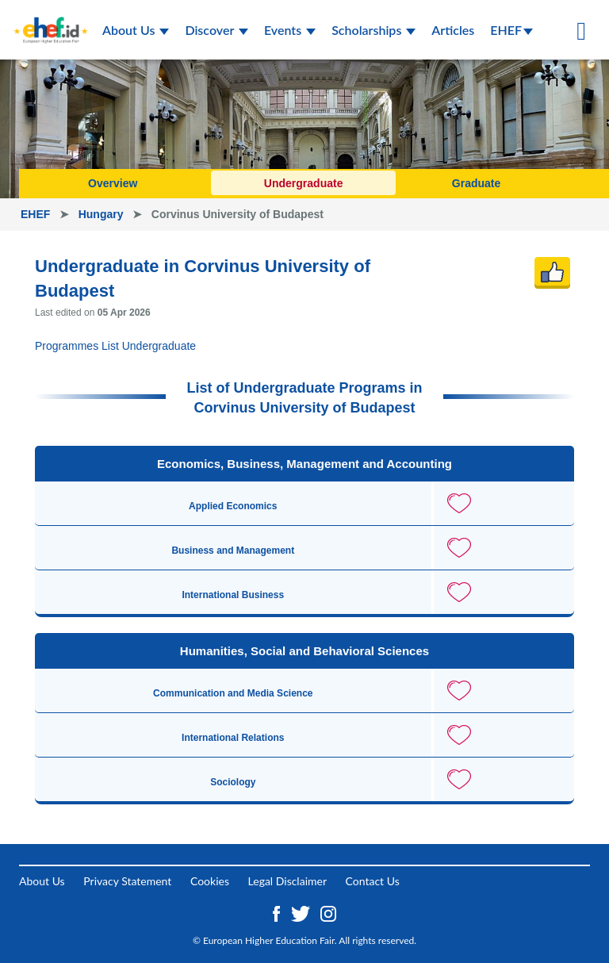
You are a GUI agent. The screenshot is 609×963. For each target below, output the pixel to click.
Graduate (476, 183)
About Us (135, 29)
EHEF (511, 29)
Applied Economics (233, 506)
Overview (112, 183)
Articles (452, 29)
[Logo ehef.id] (50, 20)
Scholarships (373, 29)
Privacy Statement (127, 881)
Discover (216, 29)
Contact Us (373, 881)
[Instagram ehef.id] (328, 912)
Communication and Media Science (232, 693)
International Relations (233, 737)
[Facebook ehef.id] (278, 912)
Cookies (209, 881)
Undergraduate (303, 183)
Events (290, 29)
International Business (233, 594)
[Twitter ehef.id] (302, 912)
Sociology (232, 782)
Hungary (103, 214)
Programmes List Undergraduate (115, 346)
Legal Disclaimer (287, 881)
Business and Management (232, 550)
